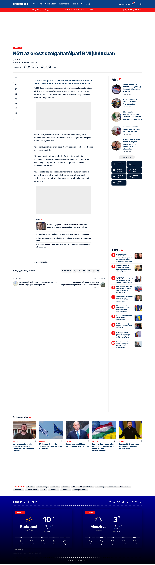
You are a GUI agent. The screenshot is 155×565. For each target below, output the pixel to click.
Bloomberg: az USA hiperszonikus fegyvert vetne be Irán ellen (132, 129)
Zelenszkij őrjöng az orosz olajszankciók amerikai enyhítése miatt (129, 446)
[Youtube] (118, 170)
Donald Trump (82, 10)
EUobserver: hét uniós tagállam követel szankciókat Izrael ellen (50, 446)
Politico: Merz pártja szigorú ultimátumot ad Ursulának (124, 325)
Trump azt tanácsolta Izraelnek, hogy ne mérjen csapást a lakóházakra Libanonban (131, 144)
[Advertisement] (77, 29)
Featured (55, 487)
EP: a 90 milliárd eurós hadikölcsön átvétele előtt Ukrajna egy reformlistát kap (123, 308)
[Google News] (131, 9)
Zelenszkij (18, 490)
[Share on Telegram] (37, 67)
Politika (42, 441)
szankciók (61, 10)
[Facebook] (124, 9)
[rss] (118, 183)
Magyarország (49, 10)
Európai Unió (71, 10)
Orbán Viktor (94, 10)
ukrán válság (25, 10)
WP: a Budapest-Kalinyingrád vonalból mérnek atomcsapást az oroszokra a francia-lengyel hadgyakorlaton (124, 257)
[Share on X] (29, 67)
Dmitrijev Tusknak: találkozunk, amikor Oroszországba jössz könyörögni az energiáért (123, 269)
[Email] (42, 67)
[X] (126, 9)
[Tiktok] (134, 170)
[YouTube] (128, 9)
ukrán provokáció (80, 490)
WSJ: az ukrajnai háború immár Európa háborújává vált (124, 317)
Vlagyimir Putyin (37, 10)
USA (74, 487)
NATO (43, 490)
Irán (17, 10)
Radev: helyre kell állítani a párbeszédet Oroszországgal (77, 445)
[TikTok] (133, 9)
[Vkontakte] (136, 9)
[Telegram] (138, 9)
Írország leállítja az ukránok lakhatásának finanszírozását (131, 101)
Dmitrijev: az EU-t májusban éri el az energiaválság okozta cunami (63, 234)
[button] (137, 4)
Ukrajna (15, 441)
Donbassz (53, 490)
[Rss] (141, 9)
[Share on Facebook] (25, 67)
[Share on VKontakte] (33, 67)
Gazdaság (17, 48)
